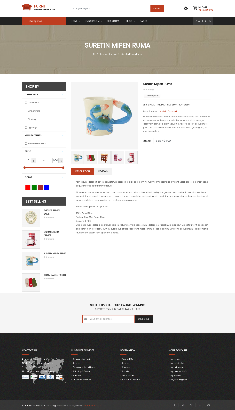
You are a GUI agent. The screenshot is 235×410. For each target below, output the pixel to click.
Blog (129, 21)
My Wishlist (176, 375)
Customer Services (82, 379)
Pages (143, 21)
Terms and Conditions (84, 367)
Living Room (92, 21)
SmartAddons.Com (92, 405)
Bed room (113, 21)
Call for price (152, 95)
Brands (125, 371)
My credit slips (178, 363)
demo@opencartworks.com (40, 371)
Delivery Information (82, 359)
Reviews (103, 171)
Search (157, 8)
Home (74, 21)
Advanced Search (131, 379)
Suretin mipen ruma (55, 253)
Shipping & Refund (82, 371)
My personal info (179, 371)
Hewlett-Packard (168, 111)
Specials (77, 375)
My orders (175, 359)
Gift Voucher (128, 375)
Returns (76, 363)
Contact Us (127, 359)
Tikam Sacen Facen (55, 275)
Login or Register (179, 379)
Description (82, 171)
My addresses (178, 367)
